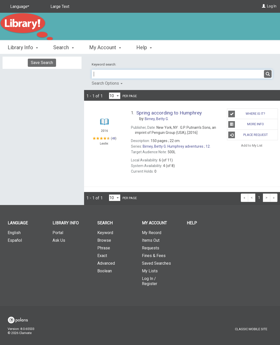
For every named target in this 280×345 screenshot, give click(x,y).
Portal (57, 232)
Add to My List (251, 145)
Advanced (106, 263)
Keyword (105, 232)
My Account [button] (105, 47)
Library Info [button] (23, 47)
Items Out (150, 240)
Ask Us (58, 240)
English (14, 232)
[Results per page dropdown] (114, 96)
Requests (150, 248)
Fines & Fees (154, 255)
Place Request (248, 135)
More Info (246, 124)
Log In (271, 6)
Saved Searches (156, 263)
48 (113, 138)
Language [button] (18, 223)
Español (15, 240)
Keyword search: (104, 64)
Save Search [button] (42, 62)
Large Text (59, 6)
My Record (151, 232)
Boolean (104, 271)
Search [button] (63, 47)
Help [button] (144, 47)
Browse (104, 240)
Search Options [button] (107, 83)
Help (192, 223)
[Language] (19, 7)
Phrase (103, 248)
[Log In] (263, 6)
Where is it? (246, 114)
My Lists (150, 271)
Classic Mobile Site (251, 329)
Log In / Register (149, 281)
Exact (102, 255)
